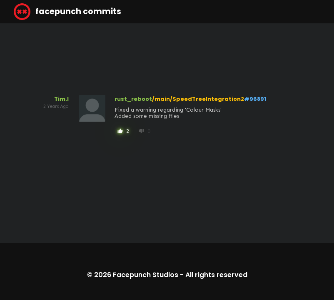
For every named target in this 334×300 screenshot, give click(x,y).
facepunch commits (67, 11)
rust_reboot (133, 99)
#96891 (255, 99)
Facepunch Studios (145, 275)
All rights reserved (216, 275)
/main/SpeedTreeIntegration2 (198, 99)
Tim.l (61, 99)
